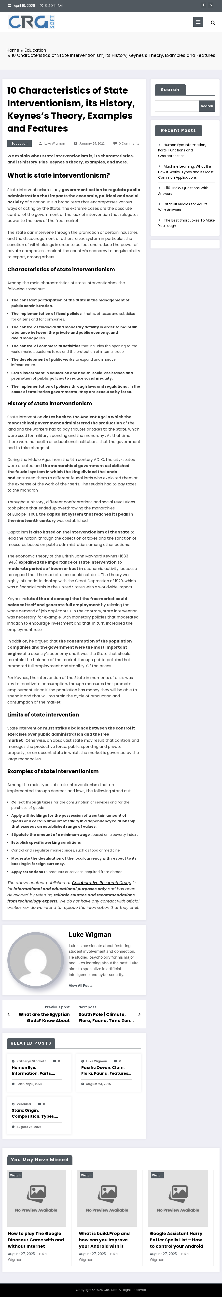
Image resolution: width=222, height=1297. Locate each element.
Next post (87, 1007)
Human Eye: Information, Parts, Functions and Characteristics (32, 1070)
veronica (24, 1103)
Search (170, 89)
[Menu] (197, 22)
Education (20, 143)
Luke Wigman (54, 143)
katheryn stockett (31, 1061)
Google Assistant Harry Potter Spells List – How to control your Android (177, 1239)
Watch (16, 1175)
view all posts (81, 986)
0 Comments (129, 143)
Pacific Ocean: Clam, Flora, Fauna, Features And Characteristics (104, 1070)
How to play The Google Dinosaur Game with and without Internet (37, 1239)
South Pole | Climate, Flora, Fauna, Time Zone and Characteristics (106, 1017)
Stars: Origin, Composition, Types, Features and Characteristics (33, 1113)
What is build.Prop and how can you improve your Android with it (105, 1239)
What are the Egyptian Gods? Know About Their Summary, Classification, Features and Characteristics (42, 1017)
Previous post (57, 1007)
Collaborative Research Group (101, 882)
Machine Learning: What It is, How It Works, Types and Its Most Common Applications (186, 172)
